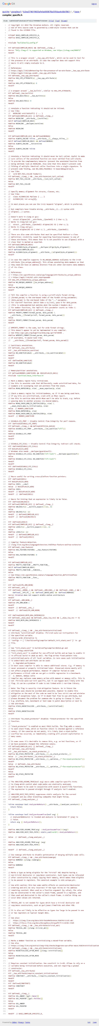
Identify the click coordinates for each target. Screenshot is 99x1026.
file (51, 21)
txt (89, 1022)
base (76, 11)
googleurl (16, 11)
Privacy (21, 1022)
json (95, 1022)
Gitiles (14, 1022)
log (57, 21)
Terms (27, 1022)
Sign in (94, 4)
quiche (5, 11)
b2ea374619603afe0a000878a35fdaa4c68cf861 (46, 11)
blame (64, 21)
